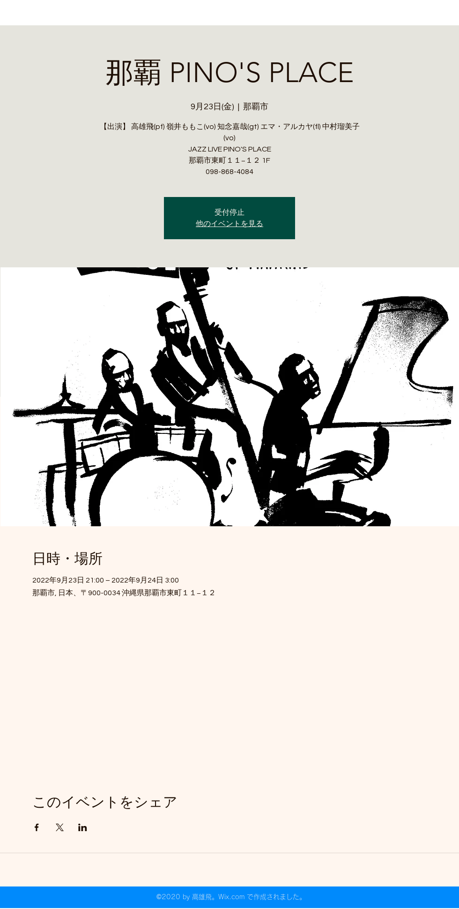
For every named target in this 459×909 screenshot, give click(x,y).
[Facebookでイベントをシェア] (36, 827)
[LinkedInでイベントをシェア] (82, 827)
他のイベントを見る (229, 223)
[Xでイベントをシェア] (59, 827)
